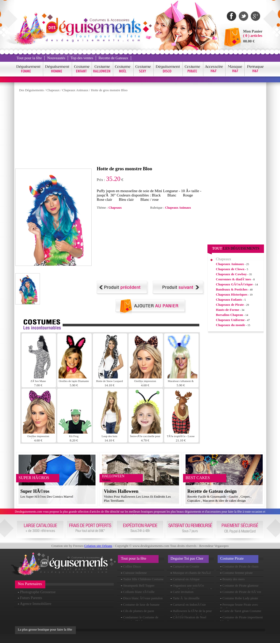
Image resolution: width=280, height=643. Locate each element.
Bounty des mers (233, 579)
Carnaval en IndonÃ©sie (189, 604)
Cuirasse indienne (135, 573)
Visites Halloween (121, 491)
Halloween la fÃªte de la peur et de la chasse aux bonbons (191, 613)
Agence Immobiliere (35, 604)
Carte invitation (183, 592)
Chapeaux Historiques (231, 294)
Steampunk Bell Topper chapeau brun (138, 587)
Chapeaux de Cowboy (231, 274)
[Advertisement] (93, 130)
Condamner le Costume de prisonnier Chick (139, 619)
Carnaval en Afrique (186, 579)
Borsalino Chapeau (229, 315)
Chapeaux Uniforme (230, 320)
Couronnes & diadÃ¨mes (233, 279)
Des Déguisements (31, 90)
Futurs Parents (31, 598)
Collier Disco (132, 566)
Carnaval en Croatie (186, 566)
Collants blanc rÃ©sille (139, 592)
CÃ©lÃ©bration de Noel (189, 617)
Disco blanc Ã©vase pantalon (143, 598)
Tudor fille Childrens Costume (143, 579)
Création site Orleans (98, 546)
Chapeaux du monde (230, 325)
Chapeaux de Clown (230, 269)
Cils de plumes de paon (138, 611)
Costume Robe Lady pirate (240, 598)
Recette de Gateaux (113, 58)
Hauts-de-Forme (227, 310)
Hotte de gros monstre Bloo (109, 90)
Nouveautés (56, 58)
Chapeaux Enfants (229, 299)
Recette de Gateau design (211, 491)
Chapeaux (53, 90)
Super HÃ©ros (34, 491)
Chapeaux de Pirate (230, 305)
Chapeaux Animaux (75, 90)
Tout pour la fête (29, 58)
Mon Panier (252, 31)
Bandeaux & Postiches (231, 289)
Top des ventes (82, 58)
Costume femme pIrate (237, 573)
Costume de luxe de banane (141, 604)
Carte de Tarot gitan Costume (241, 611)
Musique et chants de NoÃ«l (192, 573)
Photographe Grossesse (38, 592)
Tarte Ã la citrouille (186, 598)
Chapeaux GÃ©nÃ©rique (234, 284)
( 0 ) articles (252, 36)
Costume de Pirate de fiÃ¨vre (241, 592)
